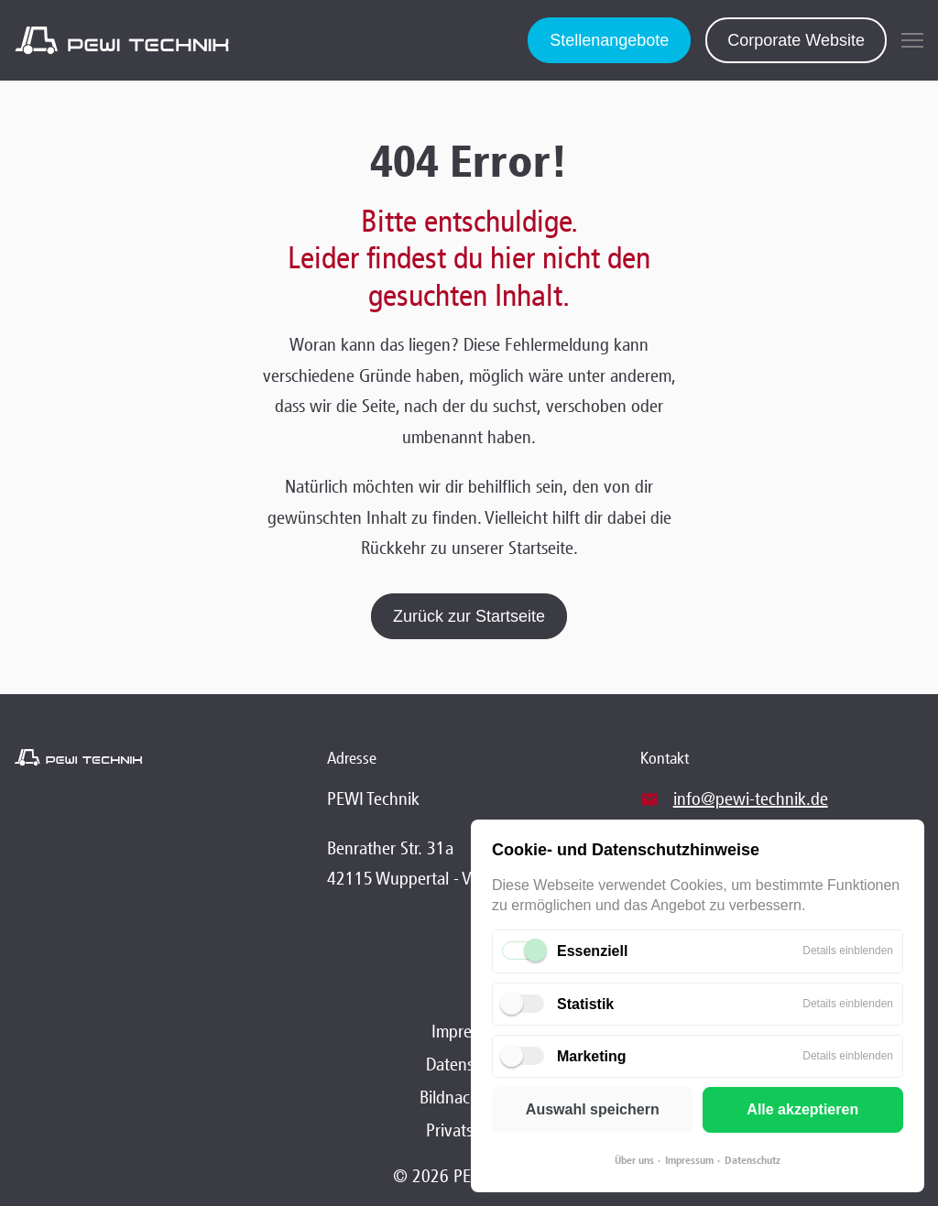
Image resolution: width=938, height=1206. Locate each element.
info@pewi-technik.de (750, 798)
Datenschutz (752, 1160)
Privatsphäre (469, 1130)
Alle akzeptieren (802, 1109)
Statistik (585, 1004)
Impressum (689, 1160)
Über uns (634, 1160)
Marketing (592, 1056)
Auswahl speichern (593, 1109)
